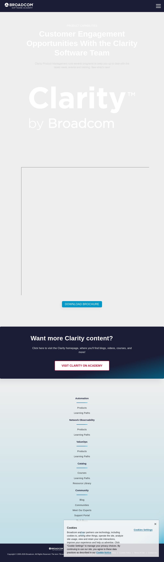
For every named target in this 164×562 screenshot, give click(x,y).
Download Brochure (82, 304)
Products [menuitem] (82, 408)
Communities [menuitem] (82, 505)
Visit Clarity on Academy (82, 365)
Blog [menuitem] (82, 500)
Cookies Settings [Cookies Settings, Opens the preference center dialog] (143, 530)
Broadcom (30, 554)
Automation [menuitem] (82, 398)
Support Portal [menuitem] (82, 515)
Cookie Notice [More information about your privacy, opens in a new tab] (103, 552)
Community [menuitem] (82, 490)
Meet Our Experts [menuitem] (82, 510)
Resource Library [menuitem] (82, 483)
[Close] (155, 524)
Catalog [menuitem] (82, 463)
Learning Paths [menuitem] (82, 413)
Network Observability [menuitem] (82, 420)
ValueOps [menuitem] (82, 441)
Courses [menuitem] (82, 473)
